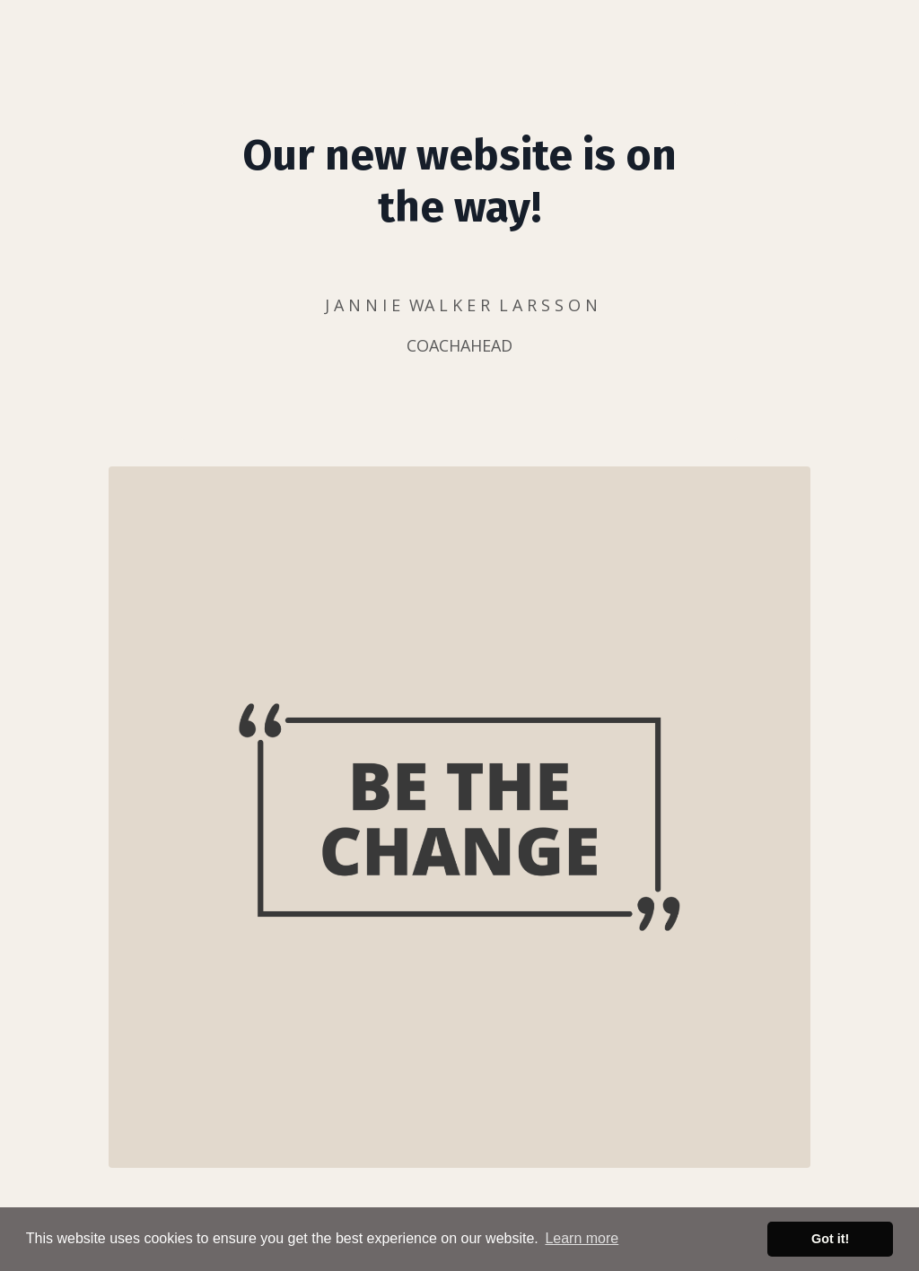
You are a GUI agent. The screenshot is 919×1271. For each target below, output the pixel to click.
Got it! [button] (830, 1239)
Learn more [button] (581, 1238)
